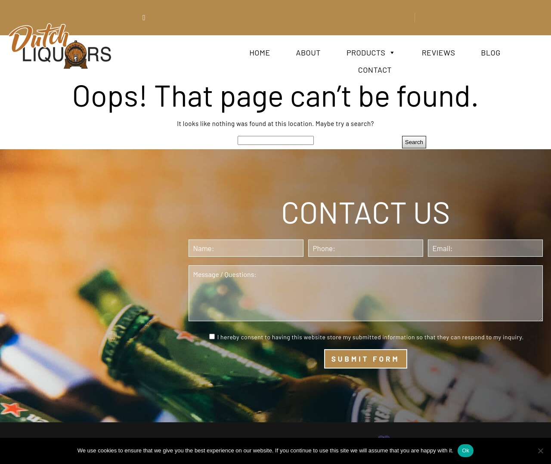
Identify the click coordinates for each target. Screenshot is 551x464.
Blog (490, 52)
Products (371, 52)
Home (259, 52)
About (308, 52)
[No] (540, 450)
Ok (465, 450)
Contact (375, 69)
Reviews (438, 52)
